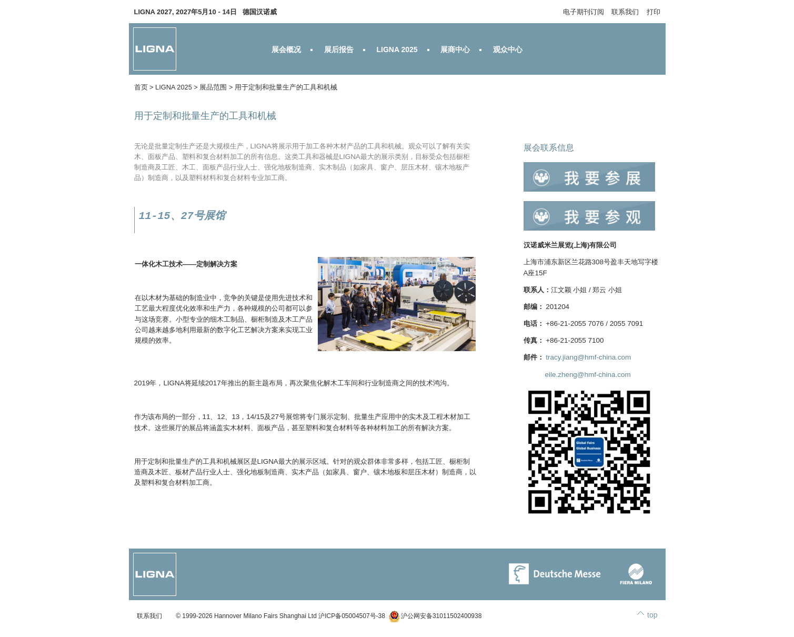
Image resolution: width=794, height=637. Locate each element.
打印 (653, 12)
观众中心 (507, 49)
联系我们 (625, 12)
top (652, 615)
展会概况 (286, 49)
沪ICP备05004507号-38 (351, 616)
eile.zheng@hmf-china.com (588, 375)
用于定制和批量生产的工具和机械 (286, 87)
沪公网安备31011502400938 (435, 616)
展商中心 (455, 49)
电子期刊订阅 (583, 12)
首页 (141, 87)
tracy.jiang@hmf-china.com (588, 357)
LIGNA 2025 (396, 49)
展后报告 (339, 49)
